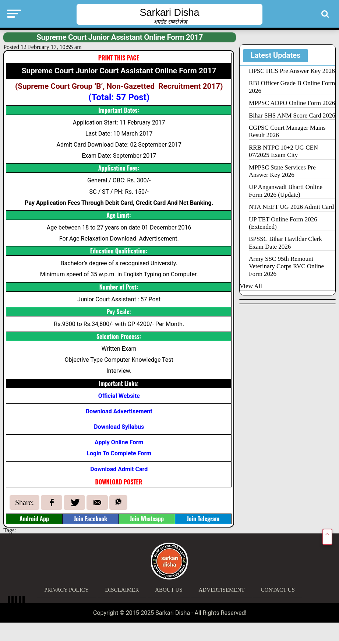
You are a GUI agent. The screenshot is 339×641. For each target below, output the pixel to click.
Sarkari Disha (169, 12)
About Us (168, 590)
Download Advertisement (119, 411)
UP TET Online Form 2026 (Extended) (283, 223)
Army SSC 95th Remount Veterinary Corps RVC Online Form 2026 (286, 266)
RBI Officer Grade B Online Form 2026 (292, 87)
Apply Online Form (119, 442)
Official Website (119, 395)
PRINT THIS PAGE (118, 57)
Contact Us (277, 590)
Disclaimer (122, 590)
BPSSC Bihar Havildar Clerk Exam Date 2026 (285, 242)
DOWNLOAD (109, 481)
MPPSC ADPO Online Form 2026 (292, 102)
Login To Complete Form (118, 453)
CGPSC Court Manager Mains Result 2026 (287, 131)
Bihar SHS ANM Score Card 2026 (292, 115)
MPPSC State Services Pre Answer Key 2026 (282, 171)
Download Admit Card (119, 469)
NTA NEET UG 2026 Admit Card (291, 206)
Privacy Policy (66, 590)
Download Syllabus (119, 426)
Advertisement (222, 590)
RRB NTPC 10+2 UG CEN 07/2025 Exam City (283, 151)
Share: (24, 502)
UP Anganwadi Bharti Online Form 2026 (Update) (285, 190)
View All (251, 286)
